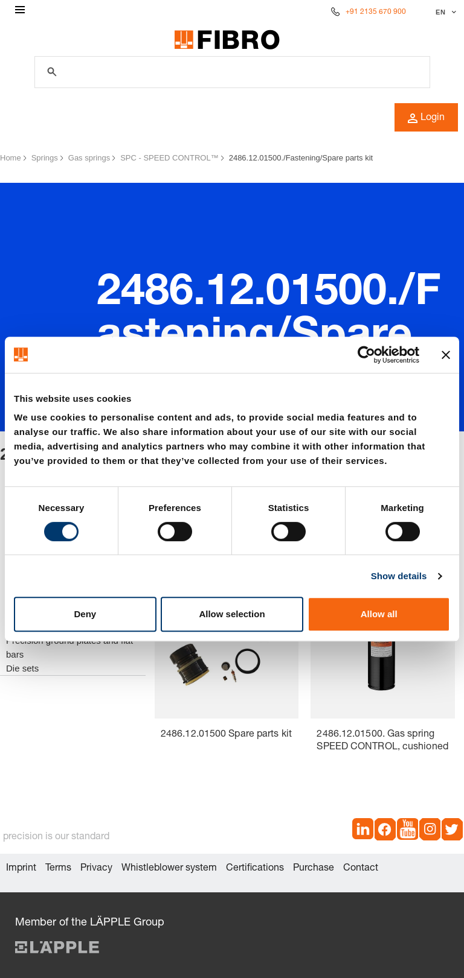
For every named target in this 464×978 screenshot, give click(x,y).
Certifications (255, 869)
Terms (58, 869)
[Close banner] (446, 355)
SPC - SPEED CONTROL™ (169, 157)
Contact (360, 869)
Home (10, 157)
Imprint (21, 869)
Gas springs (89, 157)
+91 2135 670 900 (376, 12)
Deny (85, 614)
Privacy (96, 869)
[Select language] (444, 12)
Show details (399, 576)
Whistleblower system (169, 869)
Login (426, 118)
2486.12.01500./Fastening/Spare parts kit (301, 157)
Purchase (313, 869)
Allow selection (232, 614)
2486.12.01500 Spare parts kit (226, 735)
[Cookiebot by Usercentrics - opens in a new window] (366, 355)
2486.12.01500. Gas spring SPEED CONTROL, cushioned (382, 741)
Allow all (379, 614)
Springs (44, 157)
